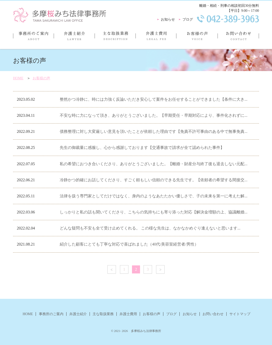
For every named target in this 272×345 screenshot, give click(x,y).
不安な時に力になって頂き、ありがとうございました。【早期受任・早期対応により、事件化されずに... (153, 115)
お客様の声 (197, 37)
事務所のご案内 (33, 37)
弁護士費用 (155, 37)
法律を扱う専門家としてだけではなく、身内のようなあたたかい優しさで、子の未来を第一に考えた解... (153, 196)
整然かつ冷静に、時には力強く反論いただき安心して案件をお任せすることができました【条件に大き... (153, 99)
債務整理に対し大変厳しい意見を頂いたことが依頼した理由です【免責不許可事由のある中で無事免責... (153, 131)
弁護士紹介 (74, 37)
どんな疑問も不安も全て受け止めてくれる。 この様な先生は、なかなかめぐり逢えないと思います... (150, 228)
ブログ (187, 19)
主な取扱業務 (115, 37)
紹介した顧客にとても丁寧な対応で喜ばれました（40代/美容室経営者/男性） (129, 244)
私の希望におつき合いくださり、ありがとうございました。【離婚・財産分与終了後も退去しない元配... (153, 164)
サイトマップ (239, 314)
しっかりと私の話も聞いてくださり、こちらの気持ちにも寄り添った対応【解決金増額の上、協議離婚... (153, 212)
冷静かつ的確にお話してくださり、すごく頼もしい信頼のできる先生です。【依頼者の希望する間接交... (153, 180)
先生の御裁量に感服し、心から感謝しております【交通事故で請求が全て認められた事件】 (142, 147)
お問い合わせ (238, 37)
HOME (18, 78)
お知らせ (168, 19)
